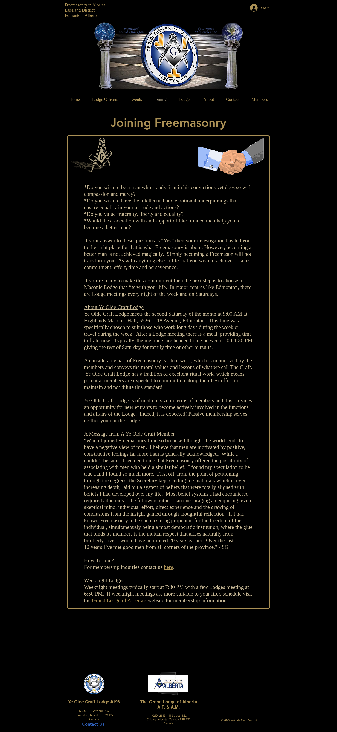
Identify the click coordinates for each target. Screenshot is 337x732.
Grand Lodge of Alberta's (119, 600)
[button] (208, 99)
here (168, 567)
